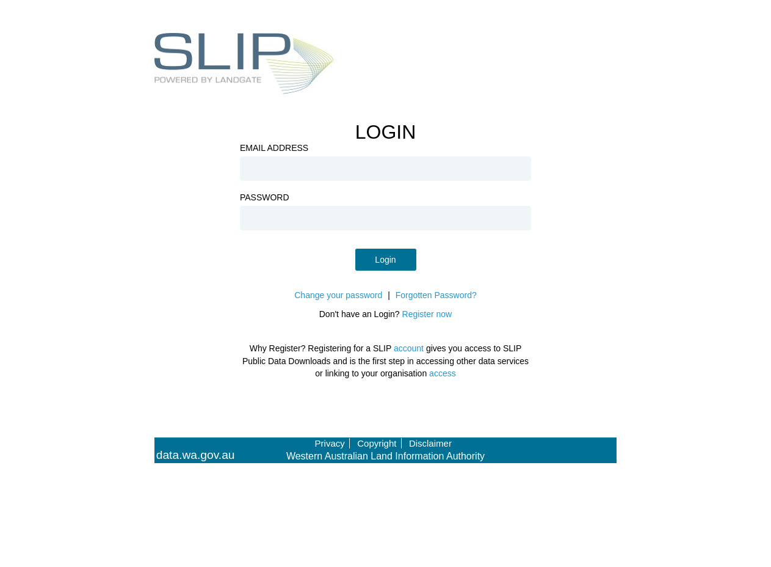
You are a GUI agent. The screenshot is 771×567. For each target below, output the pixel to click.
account (409, 348)
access (442, 373)
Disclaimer (430, 443)
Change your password (338, 295)
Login (385, 260)
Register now (427, 314)
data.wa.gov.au (195, 455)
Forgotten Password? (436, 295)
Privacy (330, 443)
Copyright (376, 443)
